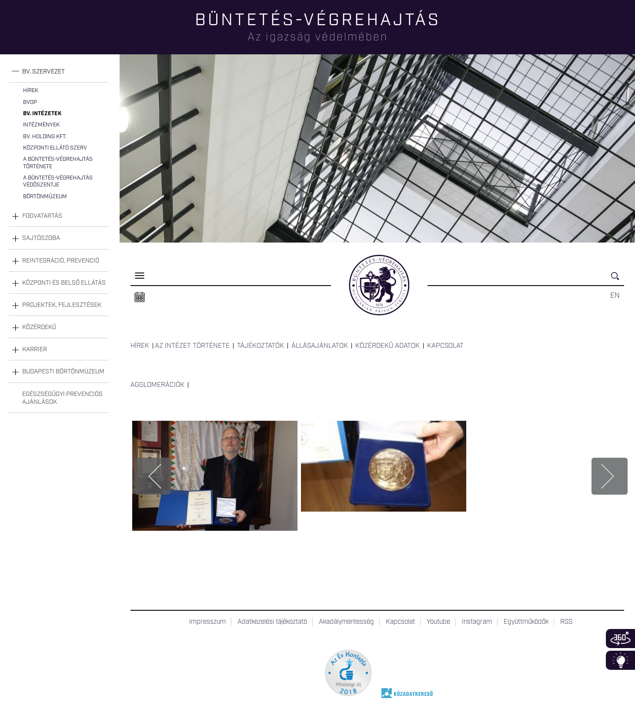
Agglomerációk (157, 385)
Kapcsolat (445, 346)
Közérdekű (39, 327)
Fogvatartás (42, 216)
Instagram (477, 622)
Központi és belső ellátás (64, 283)
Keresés (617, 279)
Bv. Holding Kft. (45, 136)
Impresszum (207, 622)
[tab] (59, 72)
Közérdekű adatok (387, 346)
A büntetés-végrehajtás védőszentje (58, 181)
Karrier (34, 349)
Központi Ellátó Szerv (55, 148)
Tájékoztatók (260, 346)
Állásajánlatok (319, 346)
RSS (566, 622)
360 (620, 638)
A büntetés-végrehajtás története (58, 163)
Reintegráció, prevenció (60, 261)
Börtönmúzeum (45, 196)
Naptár (139, 297)
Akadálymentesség (346, 622)
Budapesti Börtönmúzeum (63, 372)
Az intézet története (192, 346)
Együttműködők (526, 622)
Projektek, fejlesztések (61, 305)
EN (615, 295)
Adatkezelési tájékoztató (272, 622)
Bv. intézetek (42, 113)
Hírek (30, 90)
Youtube (438, 622)
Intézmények (41, 125)
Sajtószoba (41, 238)
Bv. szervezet (43, 72)
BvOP (30, 102)
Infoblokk (620, 660)
